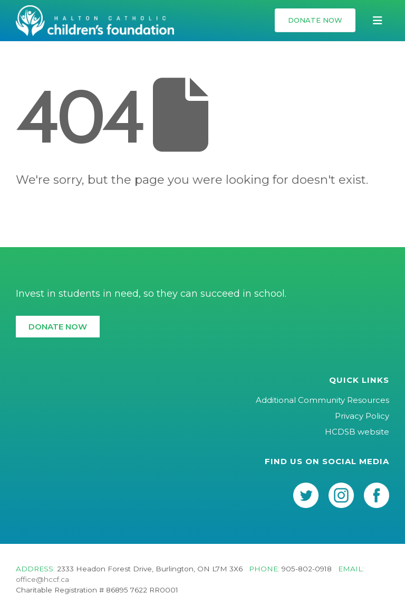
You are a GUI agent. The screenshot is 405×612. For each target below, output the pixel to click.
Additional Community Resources (322, 400)
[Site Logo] (95, 20)
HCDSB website (357, 432)
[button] (315, 20)
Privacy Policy (362, 416)
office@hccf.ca (42, 579)
